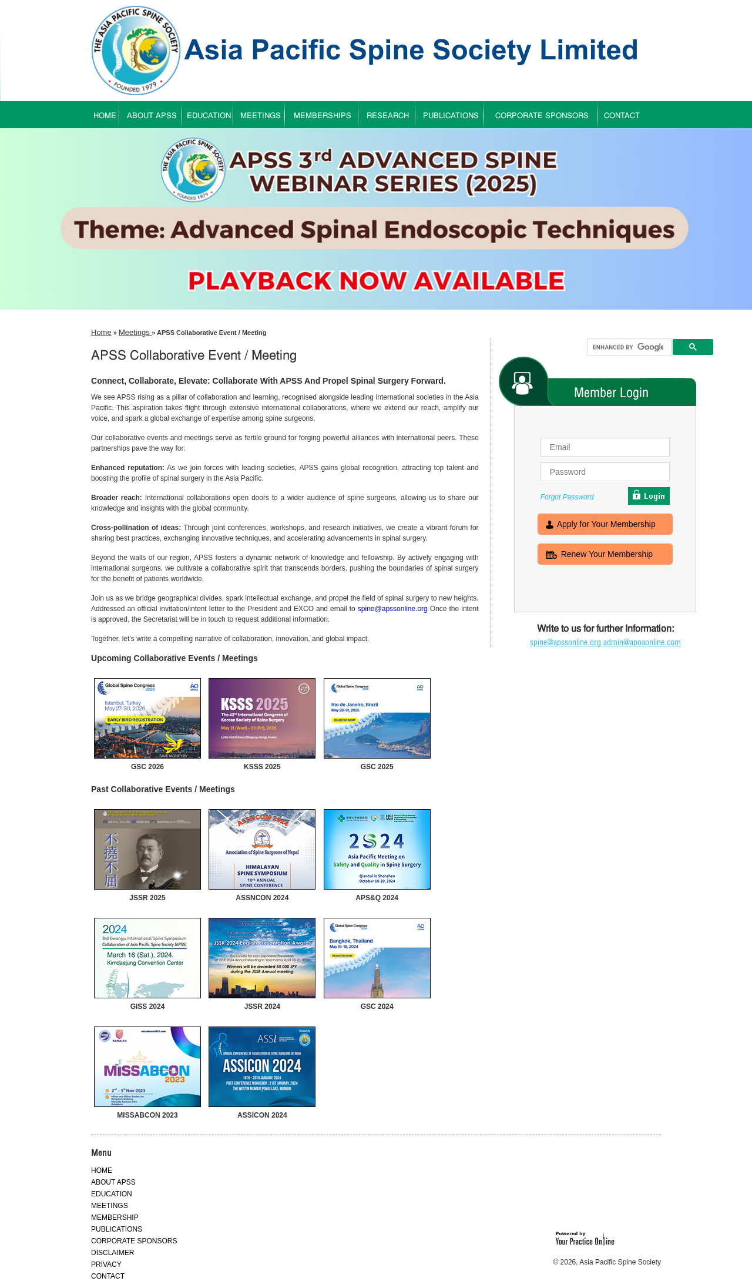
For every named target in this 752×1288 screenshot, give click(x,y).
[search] (628, 347)
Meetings (135, 332)
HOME (104, 116)
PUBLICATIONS (451, 116)
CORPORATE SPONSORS (542, 116)
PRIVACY (106, 1264)
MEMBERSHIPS (322, 116)
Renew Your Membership (607, 555)
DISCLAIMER (112, 1253)
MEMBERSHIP (115, 1217)
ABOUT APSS (152, 116)
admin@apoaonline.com (642, 642)
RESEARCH (388, 116)
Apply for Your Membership (606, 525)
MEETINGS (260, 116)
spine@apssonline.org (393, 609)
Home (101, 332)
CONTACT (622, 116)
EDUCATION (209, 116)
